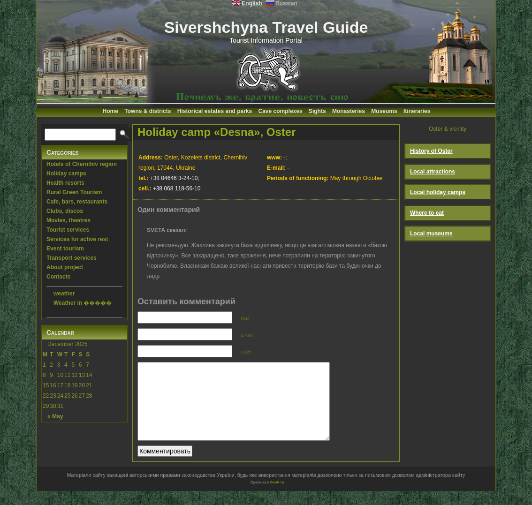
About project (64, 267)
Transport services (71, 258)
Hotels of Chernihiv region (81, 164)
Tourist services (67, 229)
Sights (317, 111)
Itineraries (416, 111)
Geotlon (277, 496)
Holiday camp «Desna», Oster (216, 132)
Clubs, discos (64, 211)
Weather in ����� (82, 303)
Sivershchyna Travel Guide (266, 27)
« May (55, 416)
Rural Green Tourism (74, 192)
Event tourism (65, 248)
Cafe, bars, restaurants (76, 201)
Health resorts (65, 183)
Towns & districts (147, 111)
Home (110, 111)
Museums (384, 111)
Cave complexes (280, 111)
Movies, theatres (68, 220)
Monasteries (348, 111)
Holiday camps (66, 173)
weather (64, 293)
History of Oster (431, 151)
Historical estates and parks (214, 111)
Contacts (58, 276)
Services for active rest (77, 239)
